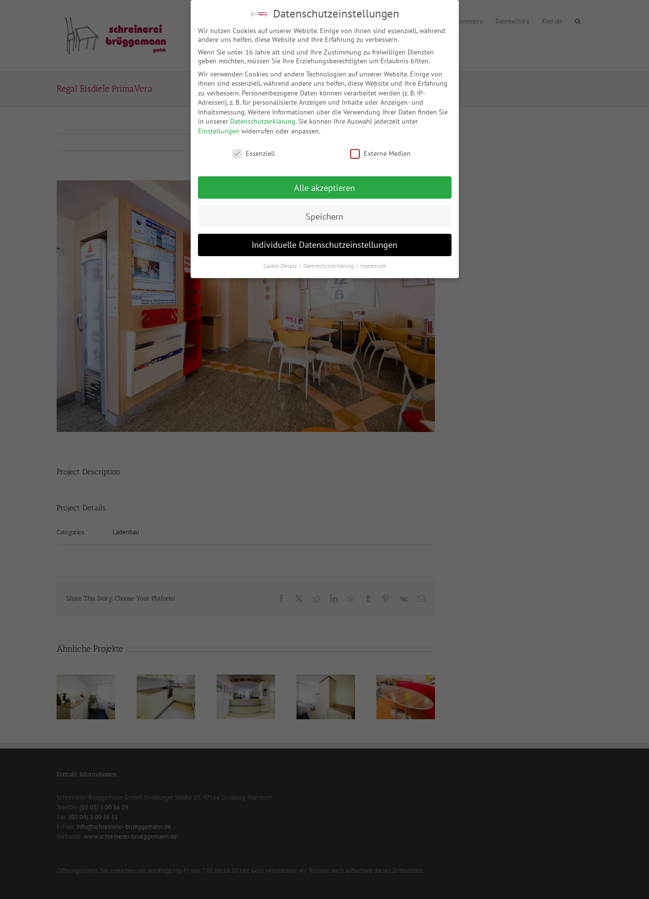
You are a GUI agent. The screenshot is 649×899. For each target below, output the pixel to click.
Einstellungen (218, 130)
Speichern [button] (324, 215)
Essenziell (253, 152)
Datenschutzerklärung (262, 120)
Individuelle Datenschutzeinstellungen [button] (324, 243)
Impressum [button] (373, 265)
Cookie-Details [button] (280, 265)
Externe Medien (380, 152)
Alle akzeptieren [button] (324, 186)
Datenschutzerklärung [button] (329, 265)
